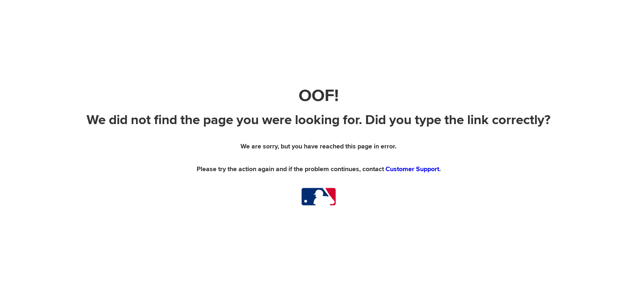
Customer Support (412, 169)
